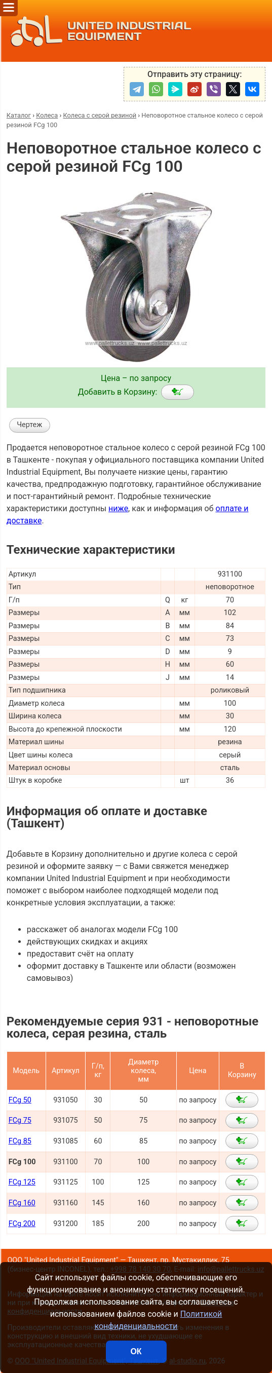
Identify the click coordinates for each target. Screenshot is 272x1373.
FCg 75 (20, 1120)
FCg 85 (20, 1141)
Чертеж (29, 425)
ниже (118, 508)
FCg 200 (22, 1223)
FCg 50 (20, 1100)
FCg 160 (22, 1203)
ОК (135, 1351)
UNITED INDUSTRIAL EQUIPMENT (98, 31)
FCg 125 (22, 1182)
